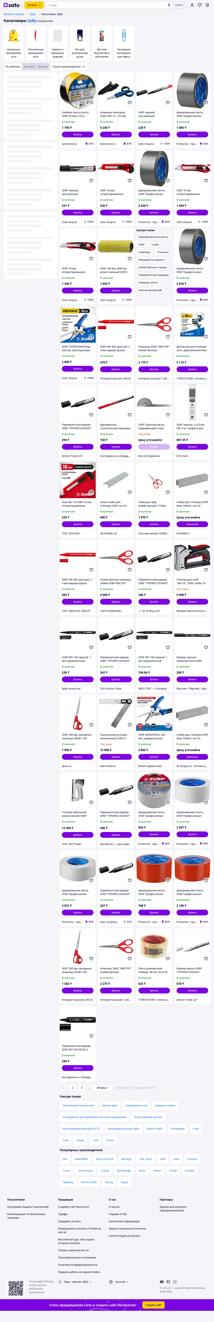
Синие (80, 1150)
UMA (176, 1169)
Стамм (105, 1180)
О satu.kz (114, 1217)
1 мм (95, 1150)
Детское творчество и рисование (102, 53)
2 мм (66, 1150)
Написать (192, 524)
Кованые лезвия (165, 1115)
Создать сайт (153, 1315)
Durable (189, 1180)
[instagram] (175, 1292)
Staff (162, 1169)
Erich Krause (85, 1180)
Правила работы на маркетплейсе (79, 1282)
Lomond (192, 1169)
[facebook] (168, 1292)
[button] (78, 134)
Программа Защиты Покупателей (27, 1217)
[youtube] (162, 1292)
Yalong (109, 1192)
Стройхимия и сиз (136, 1115)
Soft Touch (145, 1169)
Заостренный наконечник (78, 1115)
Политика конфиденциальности (77, 1275)
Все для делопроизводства (80, 53)
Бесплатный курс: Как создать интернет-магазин (76, 1251)
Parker (157, 1180)
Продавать (64, 1231)
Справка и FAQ (118, 1224)
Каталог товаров (14, 14)
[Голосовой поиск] (169, 5)
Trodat (173, 1180)
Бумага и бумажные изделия (57, 53)
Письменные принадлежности (36, 53)
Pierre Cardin (89, 1192)
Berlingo (127, 1169)
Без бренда (124, 1180)
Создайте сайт (67, 1217)
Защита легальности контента (127, 1238)
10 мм (110, 1150)
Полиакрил (178, 1138)
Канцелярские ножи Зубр (123, 1138)
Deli (65, 1169)
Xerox (142, 1180)
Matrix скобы (155, 1138)
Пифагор (68, 1192)
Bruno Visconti (105, 1169)
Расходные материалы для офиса (124, 53)
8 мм (196, 1138)
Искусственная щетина (148, 1127)
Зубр (32, 14)
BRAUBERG (81, 1169)
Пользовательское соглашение (77, 1267)
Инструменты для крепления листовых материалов (94, 1127)
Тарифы (63, 1224)
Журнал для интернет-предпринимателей (173, 1218)
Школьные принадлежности (13, 53)
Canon (66, 1180)
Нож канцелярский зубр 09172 (81, 1138)
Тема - (73, 1292)
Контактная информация (124, 1231)
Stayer (124, 1192)
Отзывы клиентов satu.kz (73, 1260)
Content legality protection (125, 1246)
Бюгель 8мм (109, 1115)
